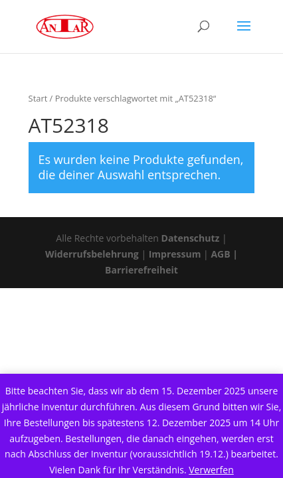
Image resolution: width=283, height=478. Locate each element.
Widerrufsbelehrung (93, 254)
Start (38, 98)
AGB (220, 254)
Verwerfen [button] (211, 469)
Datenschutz (190, 238)
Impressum (175, 254)
